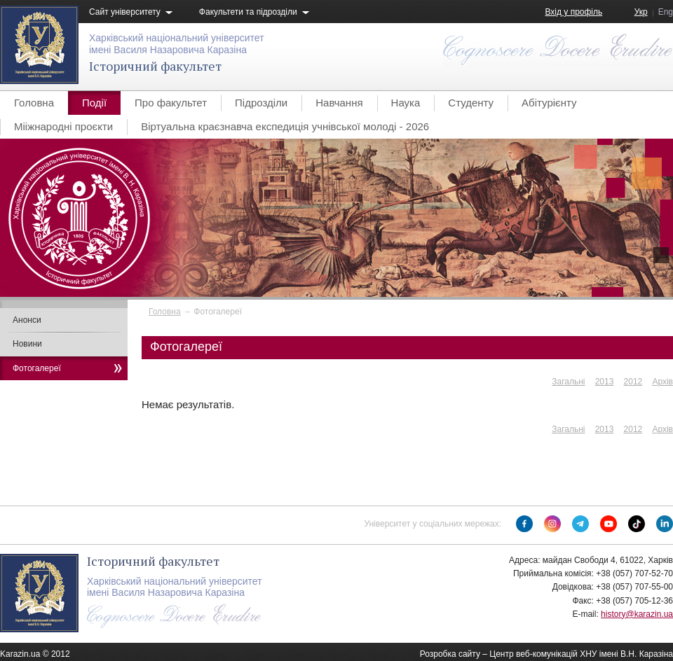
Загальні (568, 382)
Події (94, 103)
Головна (34, 103)
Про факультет (171, 103)
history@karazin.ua (637, 614)
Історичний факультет (155, 65)
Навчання (338, 103)
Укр (641, 12)
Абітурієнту (549, 103)
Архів (662, 382)
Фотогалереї (37, 368)
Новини (27, 344)
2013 (604, 382)
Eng (665, 12)
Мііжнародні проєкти (63, 126)
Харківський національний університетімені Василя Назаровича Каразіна (176, 43)
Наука (406, 103)
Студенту (471, 103)
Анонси (27, 320)
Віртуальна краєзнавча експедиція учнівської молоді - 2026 (285, 126)
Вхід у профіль (573, 12)
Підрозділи (261, 103)
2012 (633, 382)
